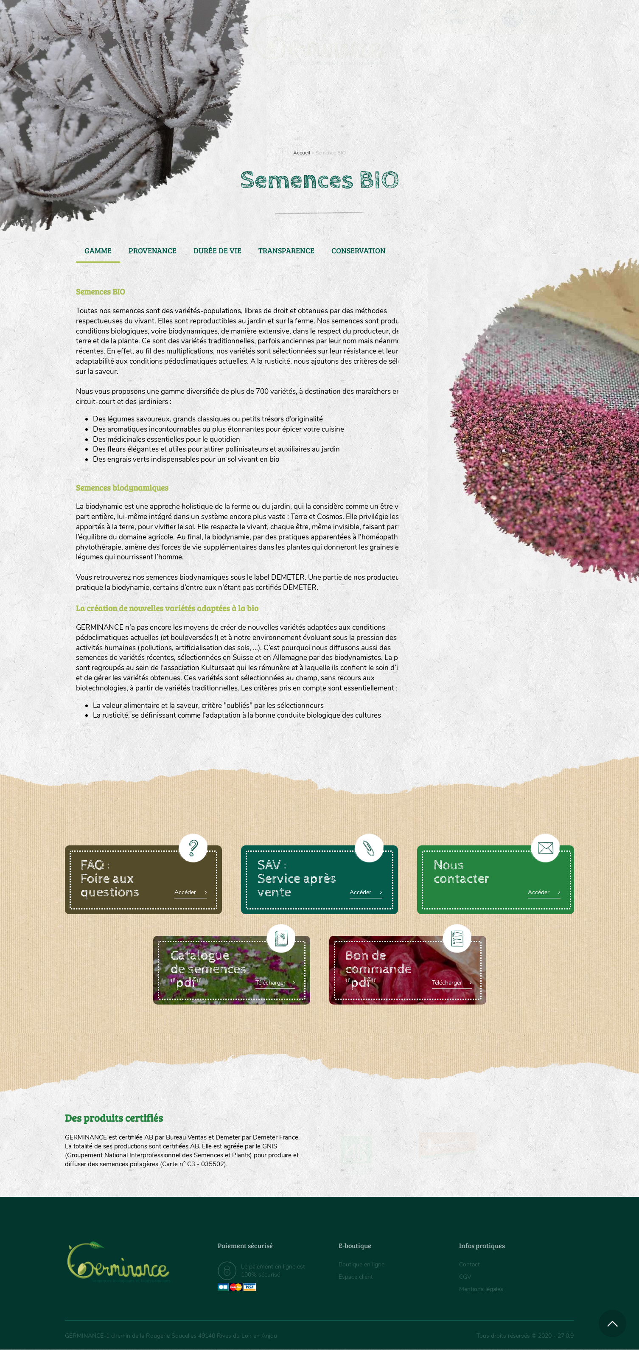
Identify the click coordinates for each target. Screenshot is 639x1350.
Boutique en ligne (499, 110)
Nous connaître (211, 110)
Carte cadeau (292, 110)
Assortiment (383, 110)
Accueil (301, 152)
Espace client (356, 1277)
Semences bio (134, 110)
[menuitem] (535, 16)
